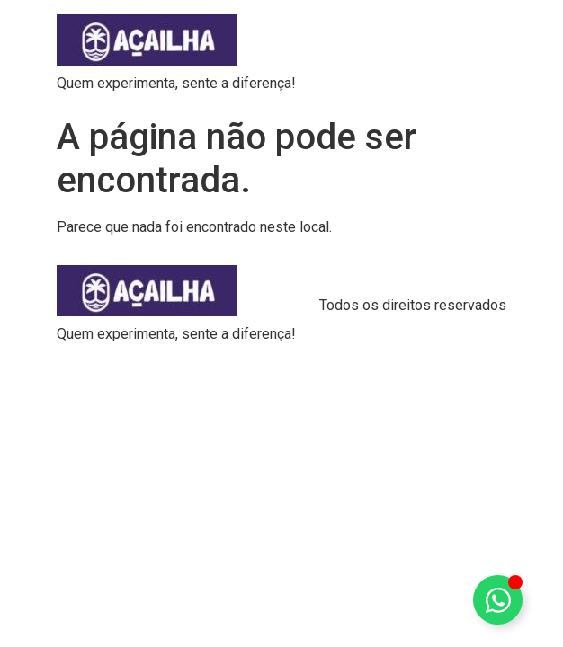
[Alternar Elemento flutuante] (498, 600)
